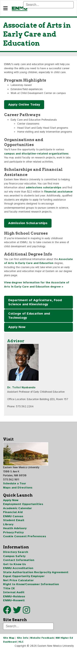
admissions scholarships (43, 187)
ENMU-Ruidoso (14, 596)
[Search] (48, 4)
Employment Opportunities (23, 504)
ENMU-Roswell (14, 600)
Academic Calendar (17, 508)
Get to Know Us (14, 564)
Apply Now (16, 327)
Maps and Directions (17, 487)
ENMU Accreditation (18, 568)
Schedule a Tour (14, 483)
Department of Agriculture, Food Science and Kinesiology (35, 302)
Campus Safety (14, 556)
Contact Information (18, 560)
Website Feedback (42, 637)
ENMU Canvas (13, 516)
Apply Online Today (24, 104)
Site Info (22, 637)
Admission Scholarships (27, 223)
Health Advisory (14, 528)
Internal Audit (13, 592)
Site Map (8, 637)
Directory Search (15, 552)
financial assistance (58, 191)
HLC (21, 641)
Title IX (9, 588)
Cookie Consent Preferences (24, 536)
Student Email (13, 520)
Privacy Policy (13, 532)
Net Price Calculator (18, 580)
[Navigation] (5, 8)
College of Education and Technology (29, 315)
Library (8, 524)
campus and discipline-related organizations (36, 153)
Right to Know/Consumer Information (31, 584)
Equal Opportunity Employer (24, 576)
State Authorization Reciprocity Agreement (35, 572)
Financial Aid (13, 512)
